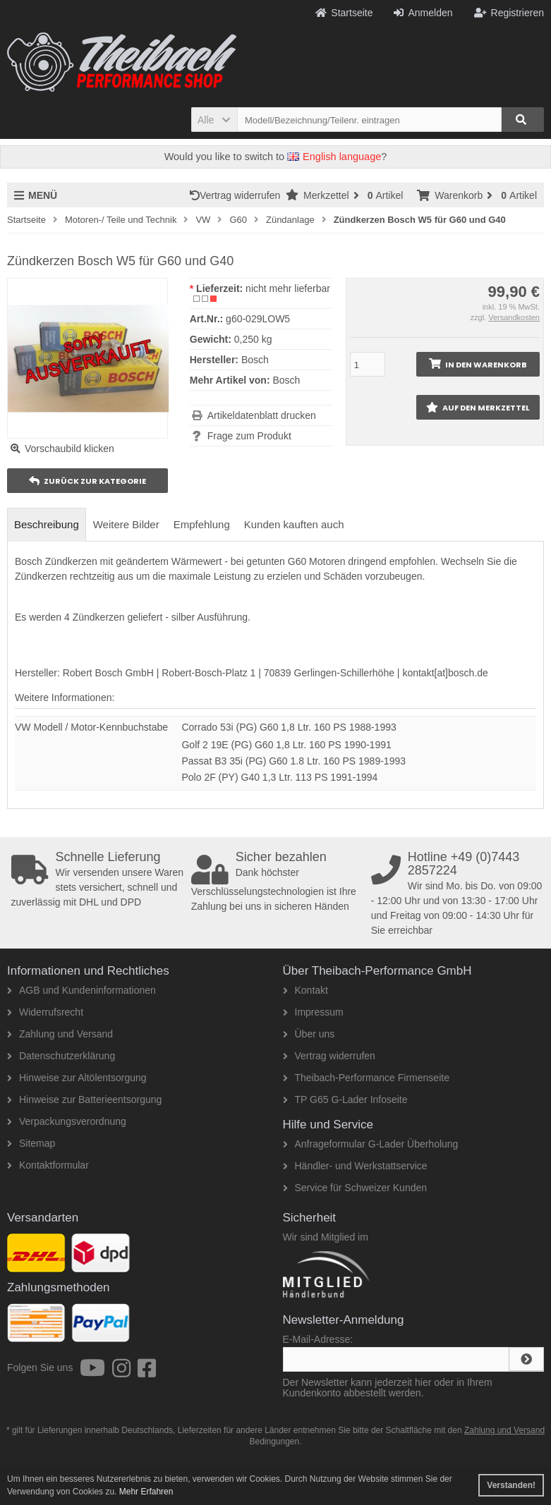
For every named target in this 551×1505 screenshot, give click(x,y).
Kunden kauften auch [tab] (294, 524)
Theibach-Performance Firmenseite (366, 1077)
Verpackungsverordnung (66, 1121)
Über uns (309, 1034)
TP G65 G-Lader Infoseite (345, 1099)
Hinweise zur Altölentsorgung (77, 1077)
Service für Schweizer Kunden (355, 1187)
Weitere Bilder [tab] (126, 524)
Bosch (286, 380)
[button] (214, 119)
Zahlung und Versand (60, 1034)
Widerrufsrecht (45, 1012)
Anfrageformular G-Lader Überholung (371, 1144)
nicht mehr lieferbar (288, 288)
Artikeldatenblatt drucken (261, 415)
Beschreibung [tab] (46, 524)
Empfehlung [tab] (202, 524)
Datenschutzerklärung (61, 1055)
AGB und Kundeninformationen (81, 990)
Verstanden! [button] (511, 1485)
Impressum (313, 1012)
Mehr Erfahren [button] (146, 1492)
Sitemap (31, 1143)
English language (334, 156)
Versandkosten (514, 317)
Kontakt (305, 990)
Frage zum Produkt (249, 435)
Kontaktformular (48, 1165)
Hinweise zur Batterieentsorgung (84, 1099)
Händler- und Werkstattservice (355, 1165)
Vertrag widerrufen (238, 195)
